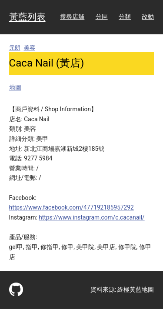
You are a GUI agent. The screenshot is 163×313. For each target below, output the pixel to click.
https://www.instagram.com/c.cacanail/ (91, 217)
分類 (125, 16)
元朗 (14, 47)
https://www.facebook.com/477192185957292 (71, 207)
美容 (29, 47)
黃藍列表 (27, 17)
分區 (102, 16)
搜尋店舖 (72, 16)
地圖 (15, 87)
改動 (148, 16)
